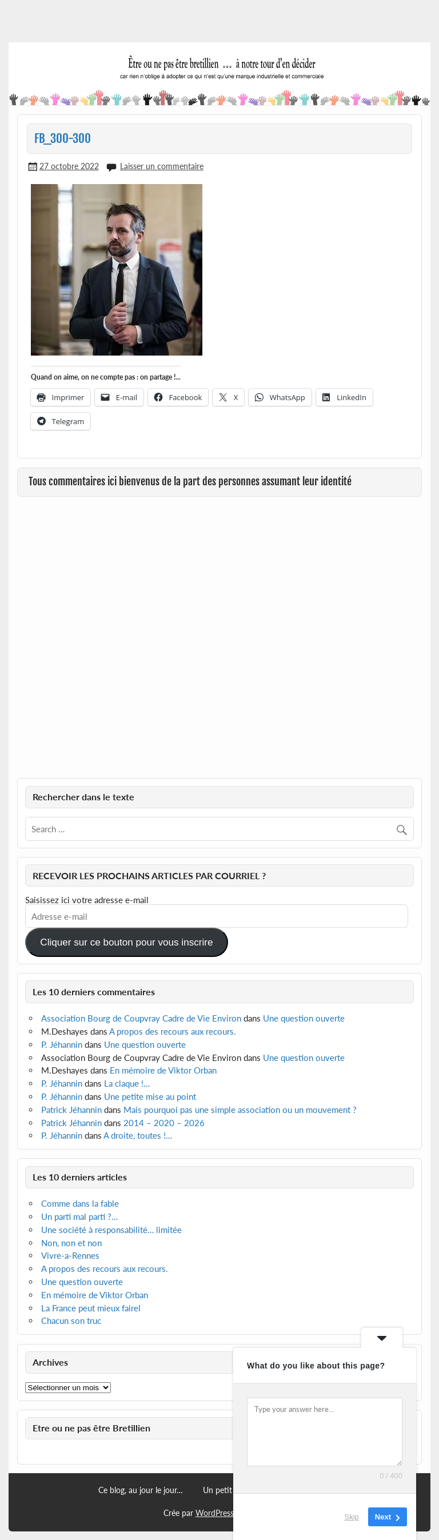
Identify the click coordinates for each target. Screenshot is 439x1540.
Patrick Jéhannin (71, 1109)
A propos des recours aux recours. (172, 1031)
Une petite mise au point (150, 1096)
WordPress (214, 1513)
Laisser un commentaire (161, 166)
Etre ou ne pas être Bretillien (91, 1427)
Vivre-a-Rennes (70, 1255)
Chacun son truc (71, 1320)
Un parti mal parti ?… (79, 1216)
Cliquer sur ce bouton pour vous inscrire (126, 942)
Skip (352, 1517)
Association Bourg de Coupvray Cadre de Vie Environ (141, 1018)
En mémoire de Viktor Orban (163, 1070)
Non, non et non (71, 1243)
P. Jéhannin (61, 1044)
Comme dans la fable (80, 1203)
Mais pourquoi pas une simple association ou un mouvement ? (240, 1109)
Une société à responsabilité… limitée (111, 1229)
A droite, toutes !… (137, 1135)
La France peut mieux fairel (91, 1308)
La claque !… (127, 1083)
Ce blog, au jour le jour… (140, 1490)
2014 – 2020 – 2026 (164, 1123)
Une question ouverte (304, 1018)
